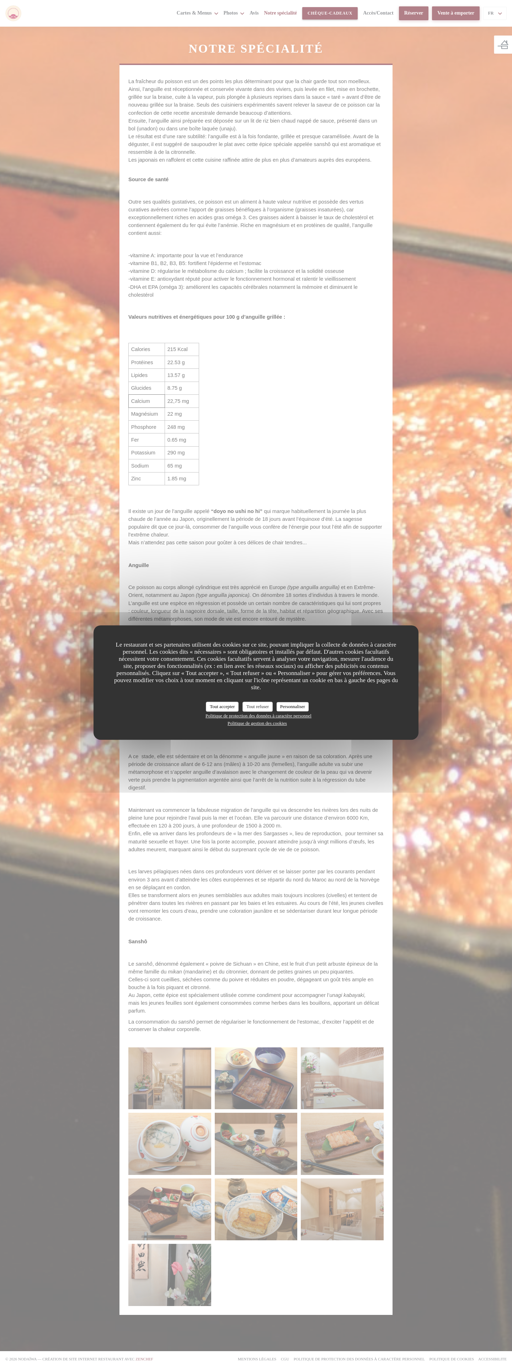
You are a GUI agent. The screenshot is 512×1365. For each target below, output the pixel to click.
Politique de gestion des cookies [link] (257, 723)
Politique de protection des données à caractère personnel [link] (258, 715)
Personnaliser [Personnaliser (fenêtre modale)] (292, 706)
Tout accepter (222, 706)
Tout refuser (257, 706)
